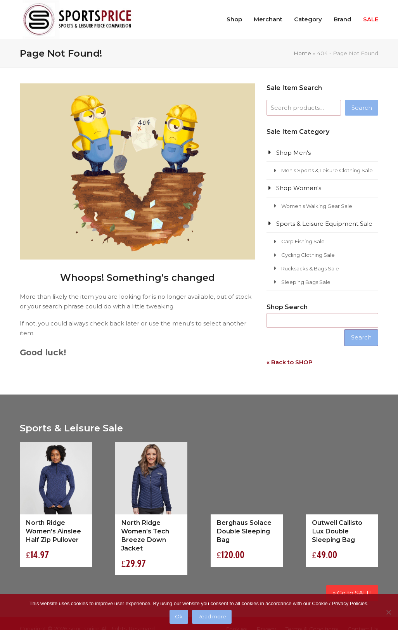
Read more (212, 617)
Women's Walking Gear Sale (316, 206)
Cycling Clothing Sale (308, 255)
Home (302, 53)
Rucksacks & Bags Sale (310, 268)
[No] (388, 612)
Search (361, 107)
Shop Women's (298, 188)
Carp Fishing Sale (303, 241)
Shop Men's (293, 152)
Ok (179, 617)
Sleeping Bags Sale (306, 282)
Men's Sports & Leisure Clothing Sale (327, 170)
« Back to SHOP (289, 362)
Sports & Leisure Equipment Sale (324, 223)
